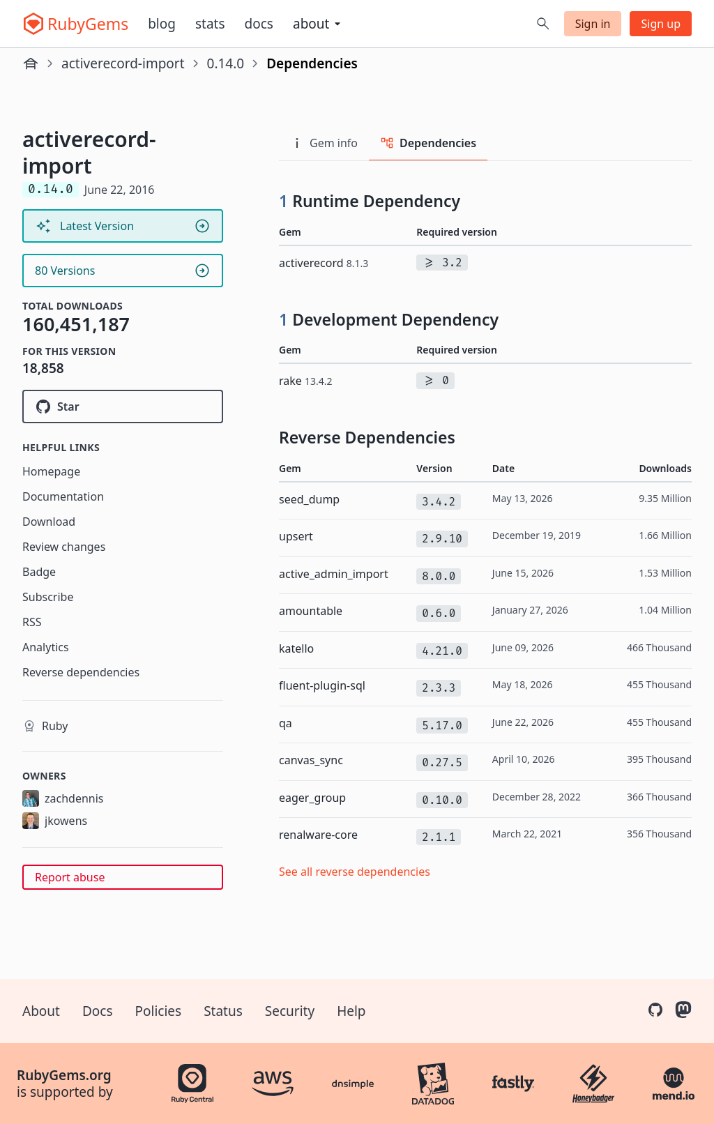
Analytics (45, 647)
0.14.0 (226, 63)
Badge (39, 571)
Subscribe (47, 597)
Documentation (63, 496)
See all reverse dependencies (354, 871)
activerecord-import (123, 63)
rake (306, 380)
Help (351, 1011)
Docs (259, 24)
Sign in (593, 23)
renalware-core (318, 834)
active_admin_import (333, 574)
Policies (158, 1011)
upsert (296, 536)
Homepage (51, 471)
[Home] (31, 63)
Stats (210, 24)
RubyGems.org (64, 1075)
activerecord (323, 263)
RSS (32, 622)
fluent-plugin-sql (322, 685)
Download (48, 521)
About (41, 1011)
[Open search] (543, 23)
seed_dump (309, 499)
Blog (162, 24)
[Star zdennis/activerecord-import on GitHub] (123, 406)
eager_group (312, 797)
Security (289, 1011)
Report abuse (70, 877)
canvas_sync (311, 760)
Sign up (661, 23)
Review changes (63, 546)
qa (285, 723)
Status (223, 1011)
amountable (310, 610)
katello (296, 648)
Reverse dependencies (80, 672)
